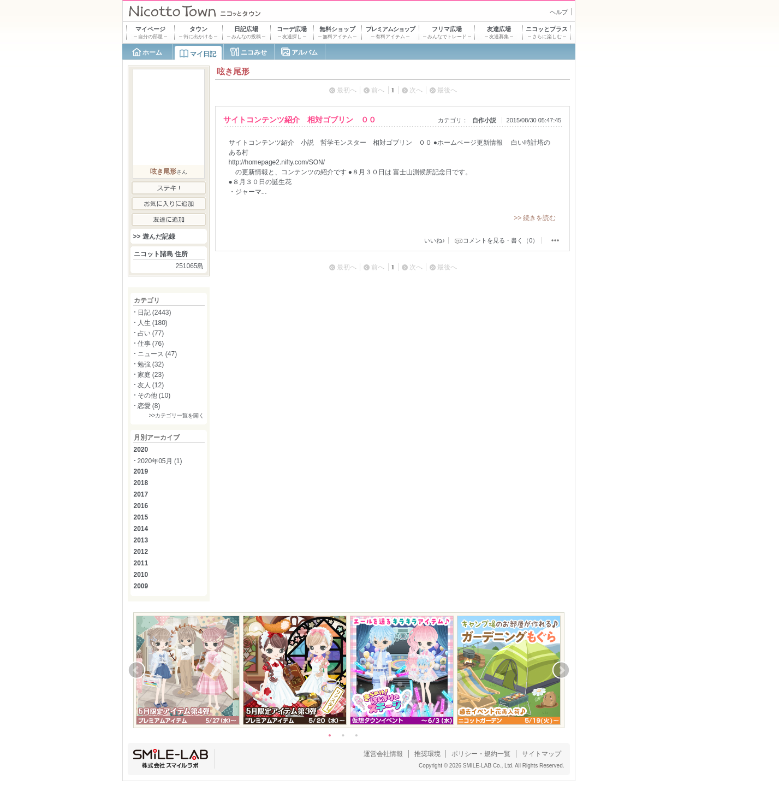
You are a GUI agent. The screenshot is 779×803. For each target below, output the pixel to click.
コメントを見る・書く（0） (500, 240)
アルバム (305, 52)
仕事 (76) (151, 343)
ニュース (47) (157, 354)
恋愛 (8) (149, 406)
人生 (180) (153, 323)
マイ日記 (203, 54)
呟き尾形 (163, 171)
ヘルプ (559, 12)
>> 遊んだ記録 (154, 236)
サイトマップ (541, 754)
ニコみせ (254, 52)
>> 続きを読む (535, 218)
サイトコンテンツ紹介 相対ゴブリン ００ (299, 119)
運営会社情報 (383, 754)
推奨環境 (427, 754)
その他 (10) (154, 395)
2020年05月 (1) (160, 461)
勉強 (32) (151, 364)
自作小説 (484, 120)
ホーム (152, 52)
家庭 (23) (151, 375)
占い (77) (151, 333)
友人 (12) (151, 385)
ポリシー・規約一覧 (480, 754)
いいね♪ (434, 240)
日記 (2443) (154, 312)
